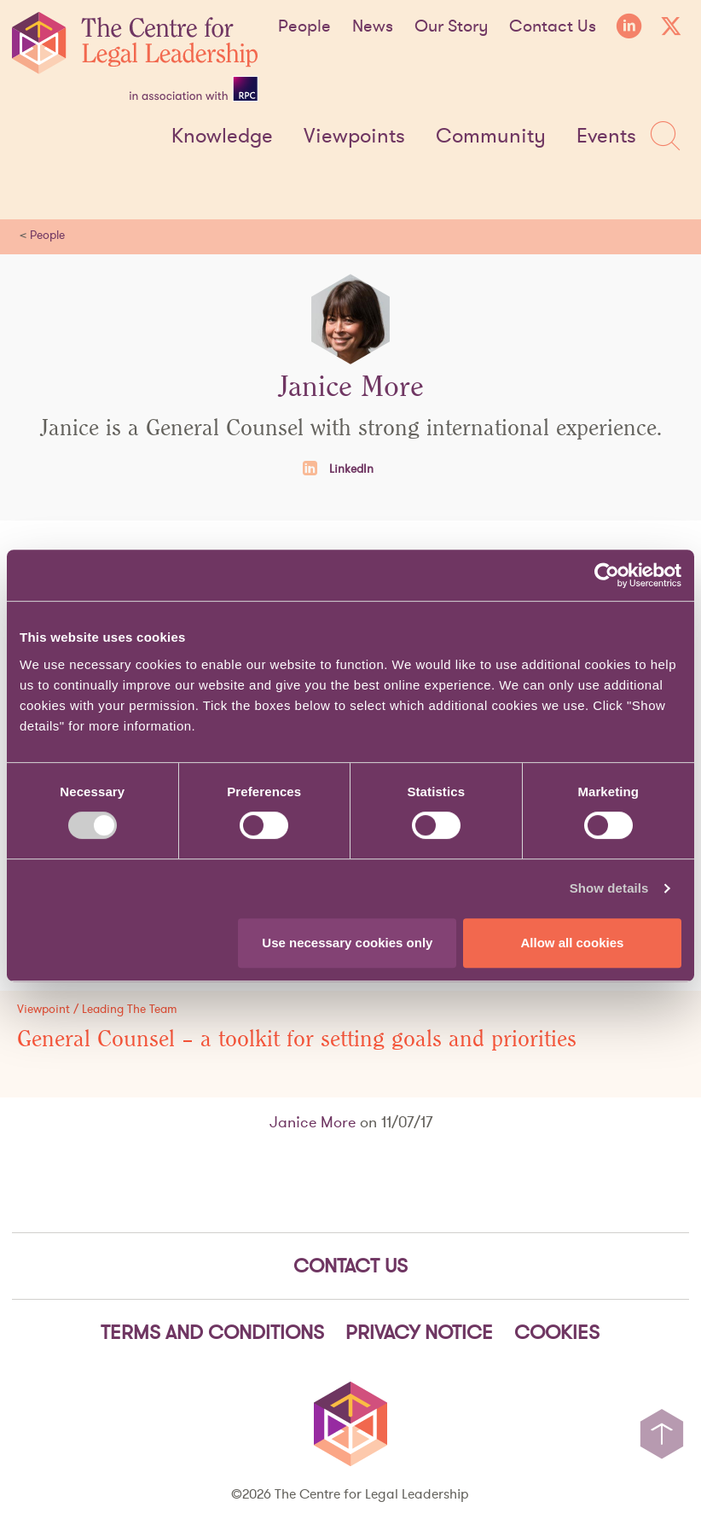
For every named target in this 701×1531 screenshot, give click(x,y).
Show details (609, 888)
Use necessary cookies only (347, 942)
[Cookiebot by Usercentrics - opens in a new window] (606, 575)
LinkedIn (338, 468)
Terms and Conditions (212, 1332)
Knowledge (222, 136)
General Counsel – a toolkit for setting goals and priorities (296, 1039)
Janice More (312, 1122)
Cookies (557, 1332)
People (304, 25)
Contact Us (552, 25)
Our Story (451, 25)
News (372, 25)
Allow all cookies (572, 942)
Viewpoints (354, 136)
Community (491, 136)
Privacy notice (419, 1332)
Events (606, 136)
